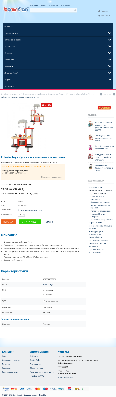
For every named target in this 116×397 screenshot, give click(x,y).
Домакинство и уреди (100, 202)
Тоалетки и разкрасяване (101, 219)
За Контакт (65, 5)
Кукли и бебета (95, 237)
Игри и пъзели (95, 222)
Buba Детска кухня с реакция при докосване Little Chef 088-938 (104, 126)
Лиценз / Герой (11, 73)
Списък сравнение (10, 372)
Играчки (8, 53)
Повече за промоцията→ (52, 177)
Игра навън (10, 46)
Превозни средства (97, 243)
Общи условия (36, 368)
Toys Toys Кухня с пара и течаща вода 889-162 (103, 138)
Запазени (6, 368)
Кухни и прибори (98, 193)
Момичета (9, 59)
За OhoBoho (35, 360)
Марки (7, 79)
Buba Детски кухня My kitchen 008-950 (104, 147)
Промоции (9, 86)
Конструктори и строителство (96, 232)
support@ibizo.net (65, 377)
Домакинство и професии (100, 190)
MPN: (3, 201)
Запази (49, 221)
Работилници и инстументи (97, 197)
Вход (4, 356)
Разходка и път (11, 33)
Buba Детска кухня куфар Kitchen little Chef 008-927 (103, 157)
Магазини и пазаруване (100, 211)
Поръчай (8, 221)
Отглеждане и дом (13, 40)
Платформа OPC (37, 376)
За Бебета (93, 246)
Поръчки (6, 364)
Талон (42, 5)
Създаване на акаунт (11, 360)
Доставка (34, 5)
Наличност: (6, 209)
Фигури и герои (96, 187)
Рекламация (52, 5)
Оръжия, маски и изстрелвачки (96, 250)
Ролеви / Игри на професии (97, 215)
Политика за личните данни (42, 372)
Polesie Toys (48, 284)
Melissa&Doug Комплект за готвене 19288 (104, 168)
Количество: (6, 214)
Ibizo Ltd (42, 395)
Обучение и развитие (98, 240)
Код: (3, 205)
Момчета (9, 66)
